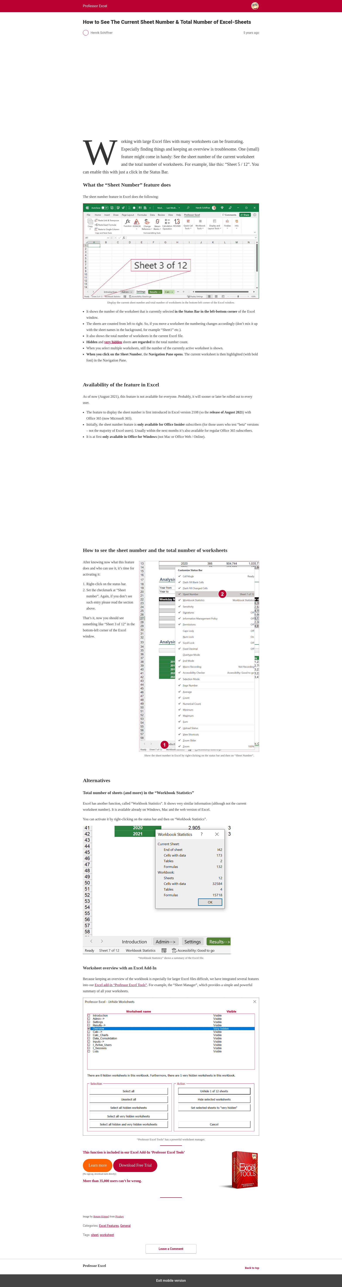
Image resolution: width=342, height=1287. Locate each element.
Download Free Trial (135, 1165)
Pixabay (119, 1216)
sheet (94, 1235)
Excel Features (109, 1225)
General (125, 1225)
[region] (171, 487)
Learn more (98, 1165)
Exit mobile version (171, 1280)
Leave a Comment (171, 1249)
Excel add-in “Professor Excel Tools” (121, 985)
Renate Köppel (101, 1216)
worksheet (107, 1235)
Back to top (252, 1268)
